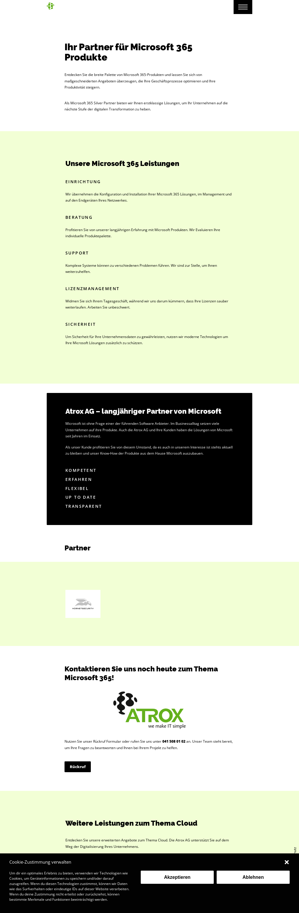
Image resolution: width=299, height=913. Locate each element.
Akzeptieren (177, 877)
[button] (287, 862)
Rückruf (78, 766)
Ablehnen (253, 877)
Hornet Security (82, 604)
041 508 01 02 (173, 741)
